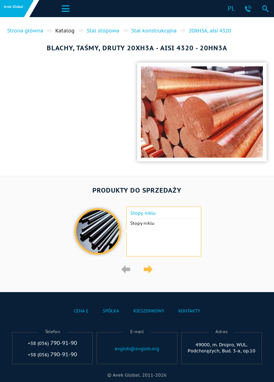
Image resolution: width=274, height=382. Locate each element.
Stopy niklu (143, 213)
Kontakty (189, 311)
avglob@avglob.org (137, 349)
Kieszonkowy (148, 311)
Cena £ (81, 311)
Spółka (111, 311)
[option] (137, 231)
